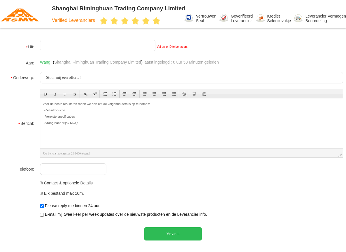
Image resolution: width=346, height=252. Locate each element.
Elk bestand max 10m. (62, 193)
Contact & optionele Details (66, 183)
